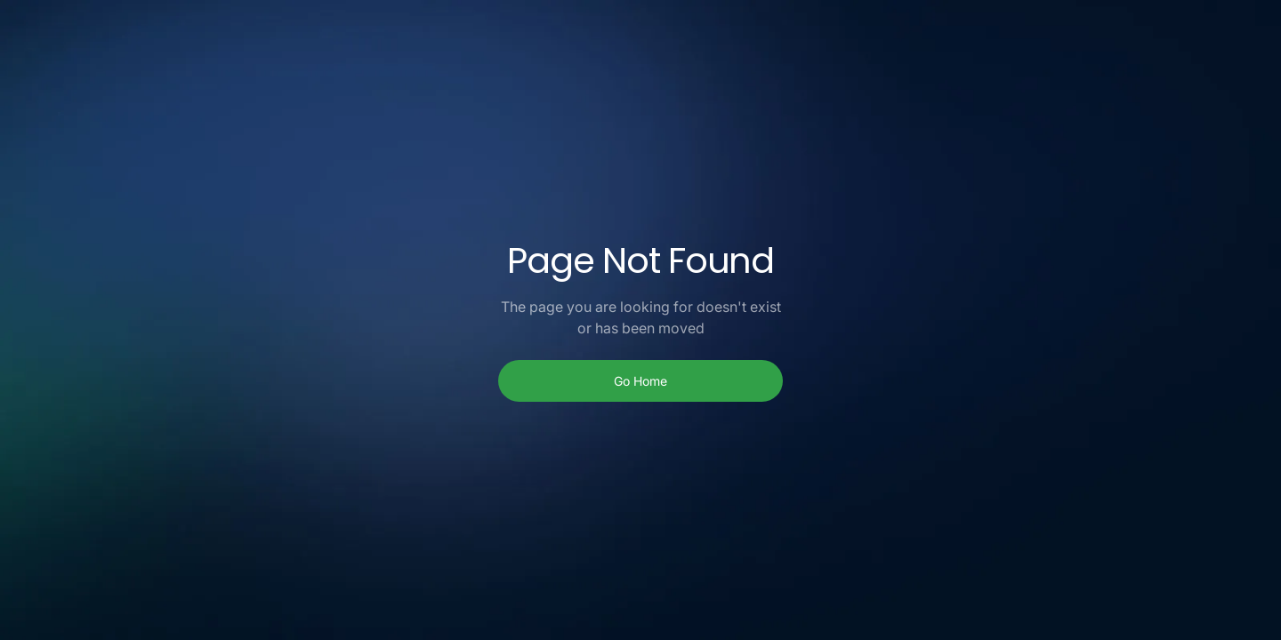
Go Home (640, 380)
